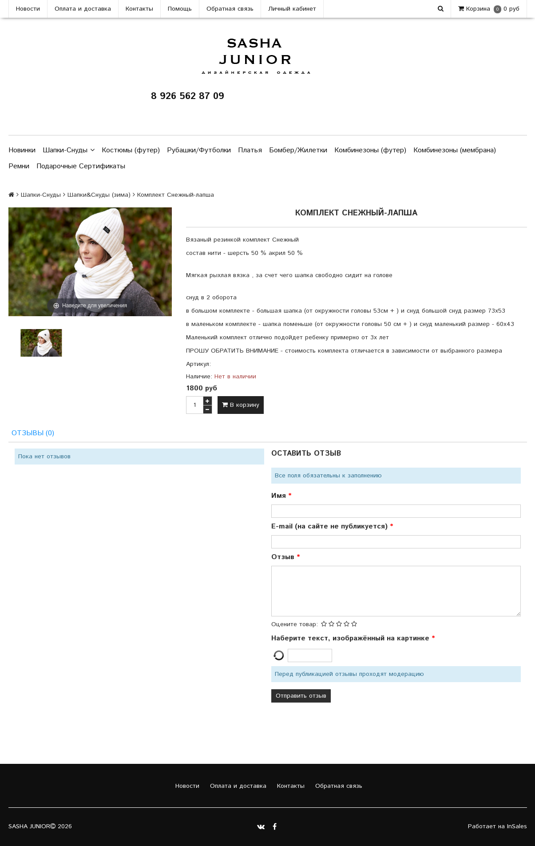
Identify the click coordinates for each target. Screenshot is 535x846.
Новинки (22, 150)
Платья (250, 150)
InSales (517, 826)
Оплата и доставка (83, 8)
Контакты (139, 8)
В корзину (240, 405)
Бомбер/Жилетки (298, 150)
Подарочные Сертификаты (80, 166)
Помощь (180, 8)
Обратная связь (230, 8)
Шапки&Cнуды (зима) (99, 195)
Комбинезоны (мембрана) (454, 150)
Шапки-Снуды (69, 151)
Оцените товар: (294, 624)
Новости (28, 8)
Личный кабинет (292, 8)
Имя (279, 496)
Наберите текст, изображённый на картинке (351, 638)
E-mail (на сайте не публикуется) (330, 526)
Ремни (18, 166)
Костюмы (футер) (131, 150)
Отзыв (284, 557)
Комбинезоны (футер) (370, 150)
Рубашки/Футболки (199, 150)
